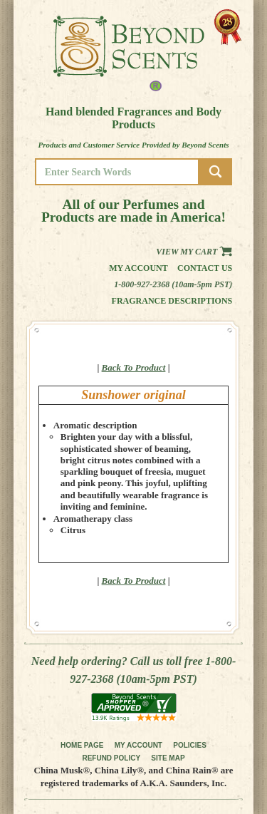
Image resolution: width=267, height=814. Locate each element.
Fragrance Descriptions (172, 301)
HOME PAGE (82, 745)
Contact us (204, 268)
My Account (138, 268)
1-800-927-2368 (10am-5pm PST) (173, 284)
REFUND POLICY (111, 758)
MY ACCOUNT (138, 745)
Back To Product (134, 367)
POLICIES (189, 745)
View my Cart (194, 252)
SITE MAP (167, 758)
